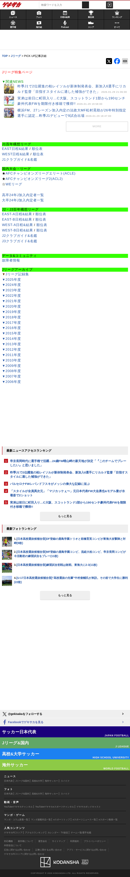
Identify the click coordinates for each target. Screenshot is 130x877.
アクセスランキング (35, 832)
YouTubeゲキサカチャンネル (18, 806)
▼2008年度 (11, 371)
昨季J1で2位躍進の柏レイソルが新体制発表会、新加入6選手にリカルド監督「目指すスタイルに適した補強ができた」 (69, 474)
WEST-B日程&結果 (17, 230)
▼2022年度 (11, 296)
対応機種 (8, 841)
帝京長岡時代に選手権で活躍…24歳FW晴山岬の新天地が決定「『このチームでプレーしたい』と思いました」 (68, 463)
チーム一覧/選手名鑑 (81, 832)
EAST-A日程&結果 (17, 214)
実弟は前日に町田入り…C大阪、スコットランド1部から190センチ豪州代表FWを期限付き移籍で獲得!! (68, 504)
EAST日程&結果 (15, 149)
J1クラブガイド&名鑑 (19, 159)
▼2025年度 (11, 280)
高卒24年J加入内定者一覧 (23, 195)
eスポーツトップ (61, 819)
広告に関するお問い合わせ (17, 850)
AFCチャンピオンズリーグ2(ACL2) (34, 179)
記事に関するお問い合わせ (48, 850)
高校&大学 (37, 781)
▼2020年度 (11, 306)
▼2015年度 (11, 333)
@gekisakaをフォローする (22, 714)
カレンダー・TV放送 (58, 832)
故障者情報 (11, 260)
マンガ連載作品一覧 (41, 819)
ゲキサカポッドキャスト (89, 806)
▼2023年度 (11, 290)
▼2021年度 (11, 301)
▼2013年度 (11, 344)
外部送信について (13, 845)
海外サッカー (51, 781)
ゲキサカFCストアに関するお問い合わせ (24, 854)
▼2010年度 (11, 360)
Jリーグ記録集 (17, 274)
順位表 (37, 149)
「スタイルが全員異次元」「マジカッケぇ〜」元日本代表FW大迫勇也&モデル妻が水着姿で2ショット (67, 493)
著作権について (25, 841)
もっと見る (65, 516)
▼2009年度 (11, 366)
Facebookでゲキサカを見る (22, 722)
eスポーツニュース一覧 (84, 819)
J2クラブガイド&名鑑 (19, 236)
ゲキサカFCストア (13, 832)
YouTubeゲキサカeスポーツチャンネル (54, 806)
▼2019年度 (11, 312)
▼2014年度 (11, 339)
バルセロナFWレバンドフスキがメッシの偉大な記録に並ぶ (50, 483)
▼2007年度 (11, 376)
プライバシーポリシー (95, 841)
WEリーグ (14, 184)
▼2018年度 (11, 317)
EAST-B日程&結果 (17, 219)
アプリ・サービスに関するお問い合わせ (86, 850)
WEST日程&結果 (15, 154)
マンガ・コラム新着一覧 (16, 819)
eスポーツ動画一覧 (108, 819)
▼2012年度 (11, 349)
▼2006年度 (11, 382)
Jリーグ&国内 (22, 781)
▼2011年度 (11, 355)
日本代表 (8, 781)
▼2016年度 (11, 328)
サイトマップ (58, 841)
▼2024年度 (11, 285)
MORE (97, 126)
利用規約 (74, 841)
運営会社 (42, 841)
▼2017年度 (11, 323)
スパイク (65, 781)
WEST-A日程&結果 (17, 225)
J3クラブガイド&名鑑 (19, 241)
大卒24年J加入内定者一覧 (23, 200)
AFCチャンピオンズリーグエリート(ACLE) (41, 173)
